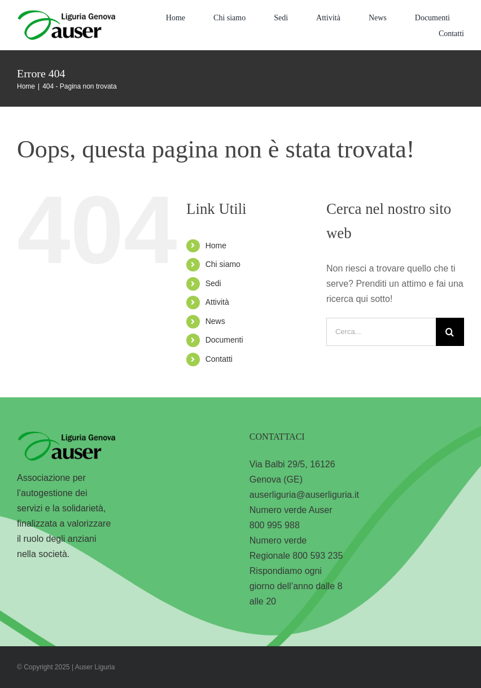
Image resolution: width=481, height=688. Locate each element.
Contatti (219, 358)
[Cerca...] (381, 332)
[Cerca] (450, 332)
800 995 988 (275, 525)
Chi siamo (222, 264)
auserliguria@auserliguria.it (304, 494)
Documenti (224, 339)
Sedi (213, 283)
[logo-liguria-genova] (66, 14)
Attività (217, 301)
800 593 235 (317, 555)
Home (215, 245)
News (215, 321)
